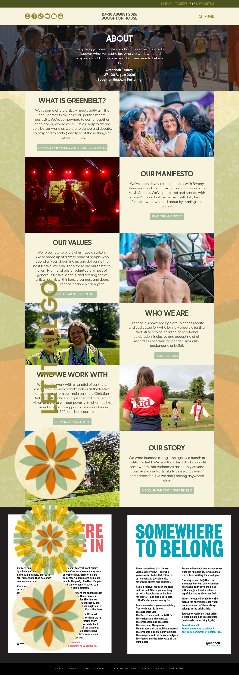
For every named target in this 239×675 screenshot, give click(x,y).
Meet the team (167, 356)
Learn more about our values (72, 294)
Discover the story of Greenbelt (167, 490)
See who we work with (72, 422)
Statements (101, 668)
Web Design (176, 668)
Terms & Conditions (124, 668)
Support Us (205, 3)
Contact (73, 668)
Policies (146, 668)
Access (58, 668)
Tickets (181, 3)
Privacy (159, 668)
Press (86, 668)
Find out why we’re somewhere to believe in (72, 148)
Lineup (166, 3)
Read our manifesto (166, 216)
